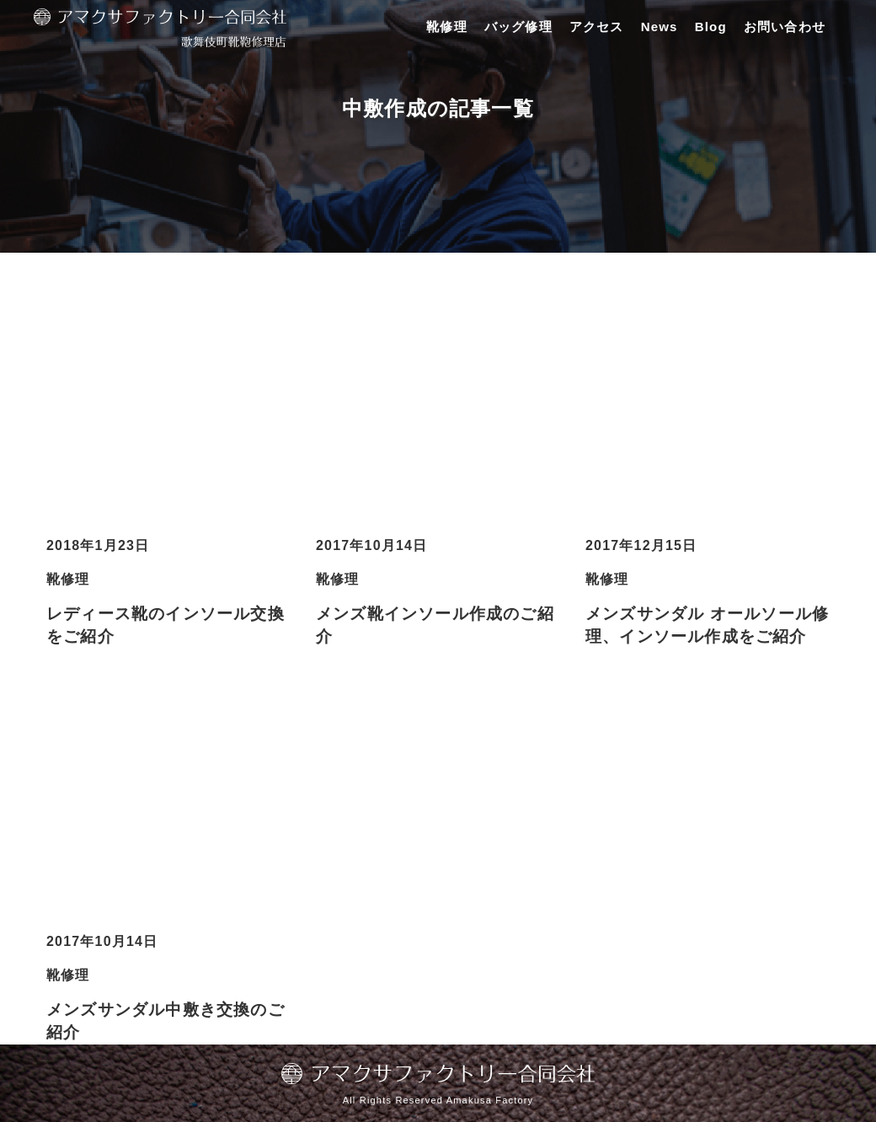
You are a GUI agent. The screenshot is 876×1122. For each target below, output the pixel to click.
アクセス (596, 26)
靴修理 (446, 26)
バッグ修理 (518, 26)
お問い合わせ (784, 26)
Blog (711, 26)
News (659, 26)
